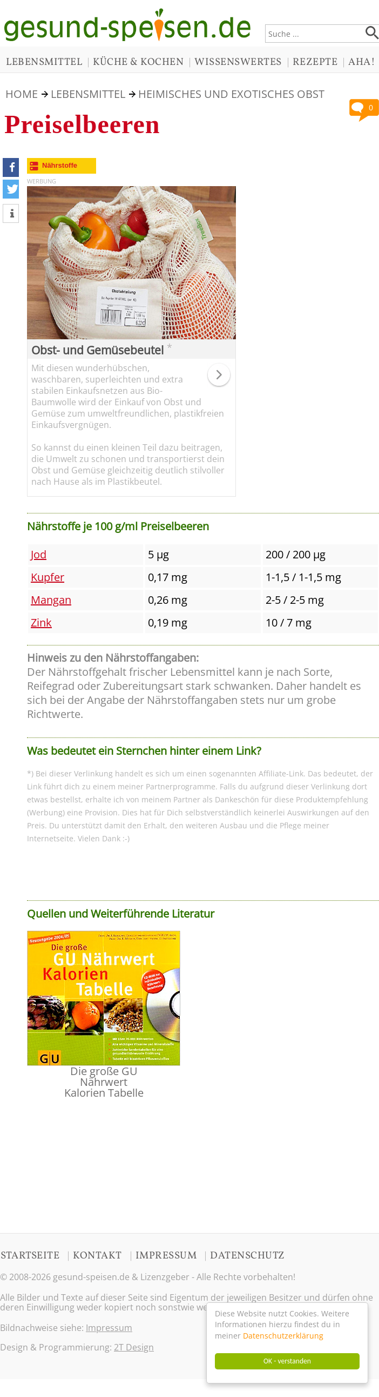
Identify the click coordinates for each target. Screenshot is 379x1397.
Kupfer (47, 577)
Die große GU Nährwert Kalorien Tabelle (104, 1082)
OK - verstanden (287, 1361)
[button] (11, 167)
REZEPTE (315, 62)
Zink (41, 622)
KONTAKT (97, 1256)
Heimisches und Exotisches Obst (231, 94)
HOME (21, 94)
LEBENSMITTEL (44, 62)
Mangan (51, 599)
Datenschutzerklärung (283, 1335)
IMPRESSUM (166, 1256)
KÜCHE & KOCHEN (138, 62)
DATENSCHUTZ (247, 1256)
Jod (38, 554)
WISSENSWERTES (238, 62)
